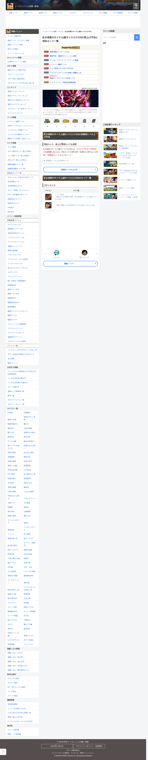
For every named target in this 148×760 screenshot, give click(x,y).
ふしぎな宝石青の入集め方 (18, 383)
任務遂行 (27, 412)
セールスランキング (15, 113)
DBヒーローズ (13, 550)
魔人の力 (27, 516)
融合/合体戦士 (29, 441)
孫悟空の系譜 (13, 576)
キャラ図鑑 (12, 147)
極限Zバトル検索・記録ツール (19, 139)
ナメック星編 (13, 616)
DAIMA (10, 412)
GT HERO (11, 474)
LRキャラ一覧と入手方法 (17, 160)
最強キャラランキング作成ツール (62, 78)
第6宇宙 (27, 583)
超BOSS (11, 428)
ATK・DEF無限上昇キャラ (17, 195)
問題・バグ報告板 (14, 734)
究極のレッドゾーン (15, 246)
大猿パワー (12, 503)
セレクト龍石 (13, 683)
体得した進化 (13, 466)
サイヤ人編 (12, 441)
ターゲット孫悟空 (29, 544)
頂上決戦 (11, 359)
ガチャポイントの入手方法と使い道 (21, 83)
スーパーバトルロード (16, 333)
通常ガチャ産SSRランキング (18, 100)
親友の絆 (27, 457)
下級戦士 (27, 620)
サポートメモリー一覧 (16, 404)
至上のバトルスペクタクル (18, 268)
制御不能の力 (13, 424)
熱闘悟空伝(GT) (13, 302)
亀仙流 (26, 487)
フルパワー (12, 603)
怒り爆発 (27, 534)
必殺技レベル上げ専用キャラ (57, 161)
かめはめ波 (28, 554)
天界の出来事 (13, 470)
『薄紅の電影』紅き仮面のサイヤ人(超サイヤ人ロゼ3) (75, 205)
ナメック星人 (13, 607)
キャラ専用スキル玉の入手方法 (61, 68)
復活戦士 (27, 629)
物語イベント (13, 363)
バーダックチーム (29, 528)
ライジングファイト (15, 276)
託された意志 (29, 452)
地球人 (26, 523)
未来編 (26, 603)
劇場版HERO (29, 576)
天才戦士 (11, 483)
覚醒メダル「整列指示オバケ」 (19, 670)
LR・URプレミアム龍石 (16, 687)
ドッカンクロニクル (15, 263)
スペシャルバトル (14, 225)
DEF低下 (11, 212)
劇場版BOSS (12, 611)
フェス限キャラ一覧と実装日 (18, 156)
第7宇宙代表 (12, 598)
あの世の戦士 (13, 545)
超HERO (11, 437)
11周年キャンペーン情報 (17, 62)
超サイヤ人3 (12, 620)
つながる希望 (29, 491)
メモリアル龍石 (13, 678)
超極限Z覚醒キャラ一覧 (16, 169)
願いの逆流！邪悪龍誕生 (17, 281)
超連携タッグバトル (15, 229)
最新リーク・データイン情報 (18, 40)
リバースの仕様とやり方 (17, 708)
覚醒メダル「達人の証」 (17, 661)
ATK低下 (11, 207)
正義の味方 (12, 478)
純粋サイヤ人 (29, 607)
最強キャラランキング (16, 91)
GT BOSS (27, 470)
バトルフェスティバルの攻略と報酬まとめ (65, 73)
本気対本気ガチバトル (16, 233)
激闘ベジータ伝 (13, 294)
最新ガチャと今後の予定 (17, 70)
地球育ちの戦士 (29, 432)
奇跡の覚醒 (12, 487)
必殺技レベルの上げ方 (69, 170)
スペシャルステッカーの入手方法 (20, 721)
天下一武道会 (29, 640)
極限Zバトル (12, 315)
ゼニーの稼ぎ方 (13, 387)
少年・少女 (28, 567)
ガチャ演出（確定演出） (17, 79)
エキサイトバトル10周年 (17, 341)
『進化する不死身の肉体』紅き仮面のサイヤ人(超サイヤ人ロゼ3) (76, 196)
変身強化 (27, 594)
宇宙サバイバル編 (13, 634)
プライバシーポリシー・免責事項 (89, 746)
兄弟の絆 (27, 563)
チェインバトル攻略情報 (17, 324)
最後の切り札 (13, 538)
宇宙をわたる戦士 (13, 497)
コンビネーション (13, 581)
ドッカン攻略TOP (14, 36)
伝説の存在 (28, 461)
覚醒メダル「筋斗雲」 (16, 657)
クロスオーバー (29, 498)
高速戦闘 (11, 457)
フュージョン (29, 644)
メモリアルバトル (14, 255)
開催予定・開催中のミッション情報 (63, 56)
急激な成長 (12, 516)
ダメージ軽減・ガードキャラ (18, 190)
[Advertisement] (73, 21)
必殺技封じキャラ (14, 199)
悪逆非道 (11, 530)
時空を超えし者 (13, 590)
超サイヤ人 (12, 563)
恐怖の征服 (28, 550)
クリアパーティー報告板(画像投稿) (63, 82)
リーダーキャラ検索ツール (18, 130)
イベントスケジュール (16, 53)
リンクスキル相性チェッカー (18, 134)
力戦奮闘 (27, 511)
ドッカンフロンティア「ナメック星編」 (65, 60)
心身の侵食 (12, 491)
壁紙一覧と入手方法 (15, 717)
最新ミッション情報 (15, 45)
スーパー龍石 (13, 696)
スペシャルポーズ (13, 521)
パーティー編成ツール (58, 64)
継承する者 (12, 420)
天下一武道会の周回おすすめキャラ (21, 354)
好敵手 (26, 558)
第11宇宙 (11, 511)
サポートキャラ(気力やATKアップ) (20, 177)
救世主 (26, 507)
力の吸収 (27, 503)
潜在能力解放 (13, 704)
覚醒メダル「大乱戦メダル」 (18, 666)
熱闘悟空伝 (12, 298)
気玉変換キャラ (13, 181)
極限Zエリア (12, 320)
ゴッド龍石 (12, 691)
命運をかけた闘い (29, 447)
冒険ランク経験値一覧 (16, 391)
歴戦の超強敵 (13, 250)
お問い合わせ (57, 746)
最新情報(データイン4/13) (59, 52)
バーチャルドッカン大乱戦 (18, 259)
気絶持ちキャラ (13, 203)
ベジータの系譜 (29, 571)
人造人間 (27, 598)
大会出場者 (28, 428)
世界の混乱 (12, 452)
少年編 (10, 567)
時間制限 (27, 466)
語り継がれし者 (29, 474)
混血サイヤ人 (29, 636)
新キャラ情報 (13, 49)
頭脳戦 (10, 507)
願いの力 (11, 432)
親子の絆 (27, 437)
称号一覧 (11, 396)
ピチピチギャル (13, 640)
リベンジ (11, 534)
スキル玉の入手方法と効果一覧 (19, 713)
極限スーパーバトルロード (18, 311)
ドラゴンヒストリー (15, 328)
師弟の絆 (11, 554)
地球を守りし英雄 (29, 418)
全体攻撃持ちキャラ (15, 186)
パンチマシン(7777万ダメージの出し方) (22, 350)
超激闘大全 (12, 285)
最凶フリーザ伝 (13, 289)
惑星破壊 (27, 478)
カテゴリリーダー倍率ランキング (20, 109)
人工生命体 (12, 571)
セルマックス (13, 272)
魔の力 (26, 424)
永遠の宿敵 (12, 461)
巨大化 (26, 616)
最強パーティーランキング (18, 96)
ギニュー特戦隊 (29, 611)
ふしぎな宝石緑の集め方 (17, 378)
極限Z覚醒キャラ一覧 (16, 164)
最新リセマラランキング (17, 104)
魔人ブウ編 (28, 624)
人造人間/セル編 (14, 558)
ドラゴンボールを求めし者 (29, 588)
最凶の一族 (12, 594)
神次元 (10, 629)
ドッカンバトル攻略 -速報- (27, 6)
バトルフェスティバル (16, 237)
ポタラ (10, 624)
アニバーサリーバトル (16, 242)
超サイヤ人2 (28, 538)
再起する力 (28, 483)
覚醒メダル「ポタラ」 (16, 653)
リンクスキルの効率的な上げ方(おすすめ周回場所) (22, 372)
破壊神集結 (12, 307)
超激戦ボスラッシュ (15, 337)
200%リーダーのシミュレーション (20, 126)
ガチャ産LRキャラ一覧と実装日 (19, 151)
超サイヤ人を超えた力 (13, 447)
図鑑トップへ (69, 264)
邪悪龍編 (11, 644)
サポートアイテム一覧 (16, 400)
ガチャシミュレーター (16, 74)
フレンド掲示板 (13, 730)
